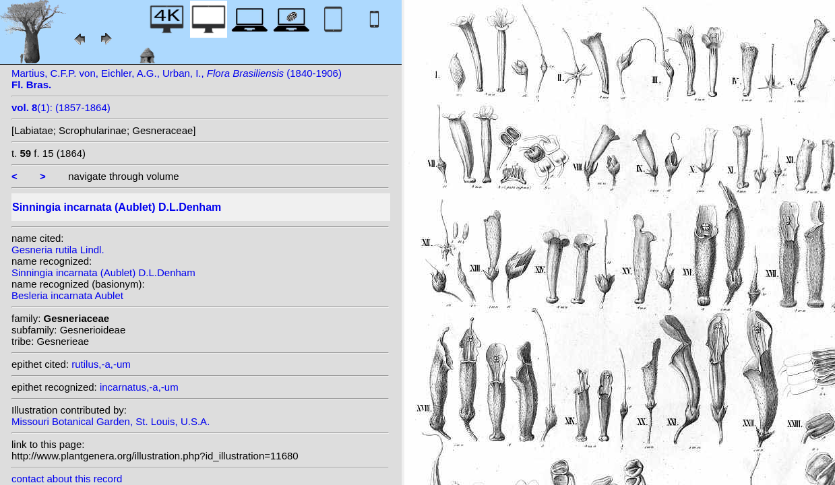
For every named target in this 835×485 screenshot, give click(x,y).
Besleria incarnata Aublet (67, 295)
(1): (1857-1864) (61, 107)
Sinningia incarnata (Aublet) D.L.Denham (103, 272)
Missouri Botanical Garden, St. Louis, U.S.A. (110, 421)
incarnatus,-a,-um (139, 387)
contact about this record (66, 478)
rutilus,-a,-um (101, 364)
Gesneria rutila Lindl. (57, 249)
